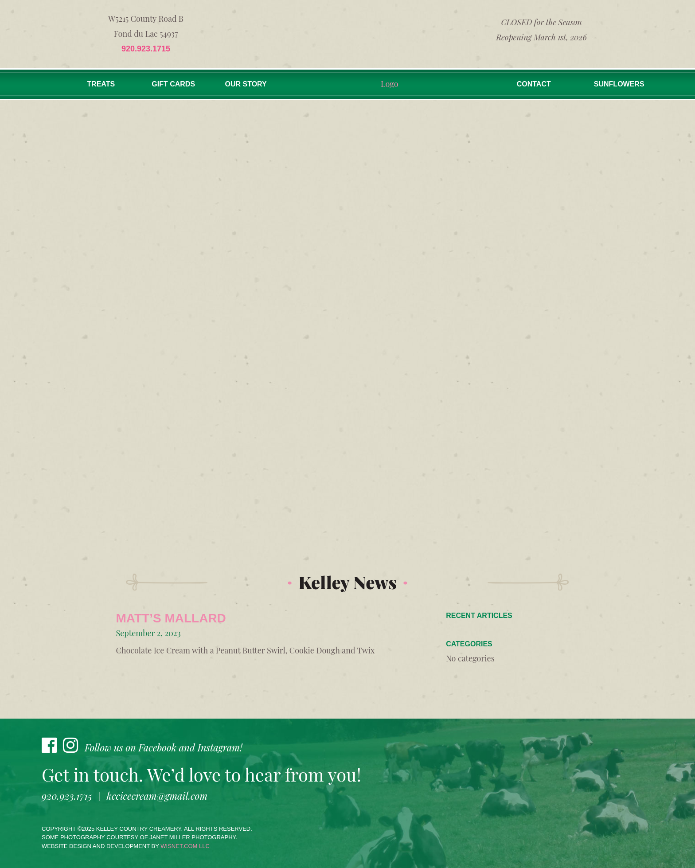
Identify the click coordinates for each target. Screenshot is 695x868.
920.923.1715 (145, 48)
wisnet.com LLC (185, 846)
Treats (101, 84)
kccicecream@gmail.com (157, 795)
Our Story (246, 84)
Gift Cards (173, 84)
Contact (534, 84)
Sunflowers (619, 84)
